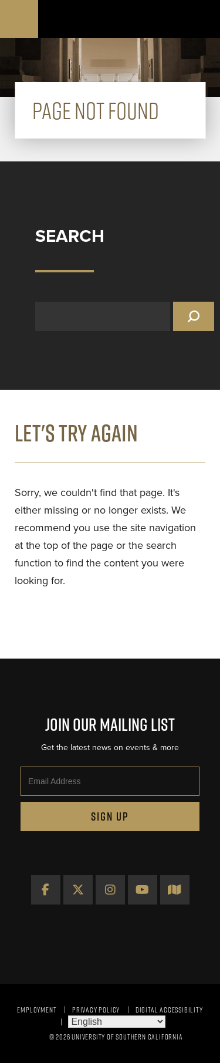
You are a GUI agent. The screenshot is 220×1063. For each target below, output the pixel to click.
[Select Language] (116, 1021)
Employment (36, 1009)
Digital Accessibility (169, 1009)
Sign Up (110, 816)
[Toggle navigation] (201, 19)
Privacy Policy (96, 1009)
